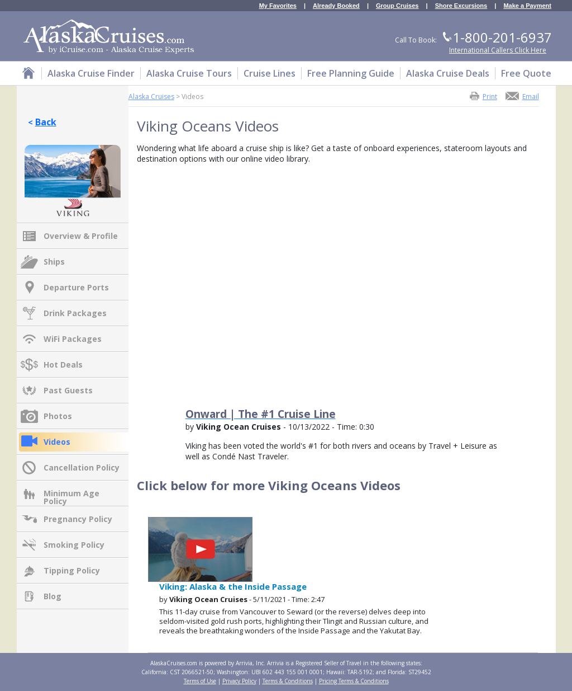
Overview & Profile (81, 236)
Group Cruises (397, 6)
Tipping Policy (72, 570)
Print (490, 96)
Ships (54, 261)
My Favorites (278, 6)
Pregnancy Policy (78, 519)
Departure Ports (76, 287)
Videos (57, 441)
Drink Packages (75, 313)
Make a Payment (527, 6)
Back (45, 122)
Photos (58, 416)
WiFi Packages (73, 338)
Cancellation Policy (82, 467)
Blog (52, 596)
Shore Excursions (461, 6)
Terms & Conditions (288, 681)
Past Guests (68, 390)
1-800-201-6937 (502, 37)
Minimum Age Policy (71, 494)
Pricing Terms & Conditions (354, 681)
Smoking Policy (74, 544)
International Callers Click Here (497, 50)
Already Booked (336, 6)
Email (530, 96)
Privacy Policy (239, 681)
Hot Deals (63, 364)
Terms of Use (200, 681)
